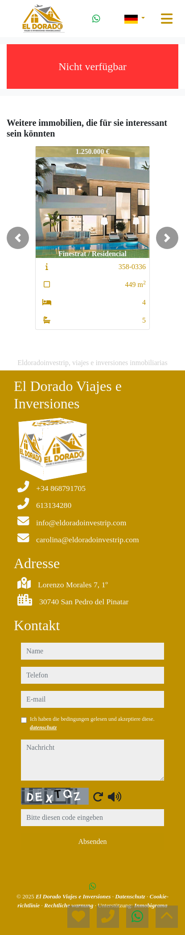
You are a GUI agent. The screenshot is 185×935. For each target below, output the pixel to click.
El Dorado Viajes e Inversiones (74, 896)
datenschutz (43, 727)
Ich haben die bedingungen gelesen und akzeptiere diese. (92, 723)
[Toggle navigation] (167, 18)
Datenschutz (131, 896)
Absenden (92, 841)
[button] (18, 238)
